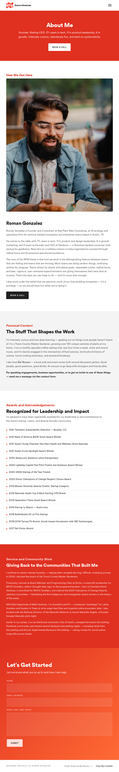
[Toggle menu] (110, 5)
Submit (15, 744)
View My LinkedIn (104, 766)
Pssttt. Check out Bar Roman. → (78, 766)
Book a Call (59, 47)
